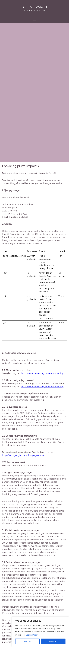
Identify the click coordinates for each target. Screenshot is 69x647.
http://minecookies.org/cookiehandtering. (42, 386)
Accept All (53, 641)
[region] (40, 632)
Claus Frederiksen (34, 10)
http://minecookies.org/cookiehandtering (42, 373)
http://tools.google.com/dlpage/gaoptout (23, 455)
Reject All (27, 641)
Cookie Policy (32, 635)
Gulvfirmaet (35, 7)
